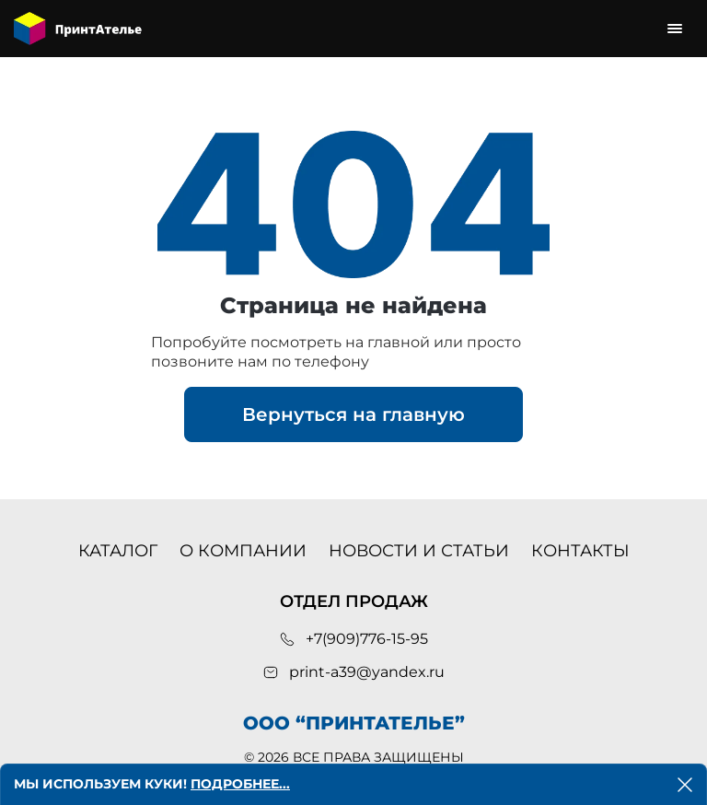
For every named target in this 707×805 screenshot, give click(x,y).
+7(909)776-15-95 (367, 639)
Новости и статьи (419, 551)
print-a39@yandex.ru (367, 672)
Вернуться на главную (353, 414)
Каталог (117, 551)
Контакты (580, 551)
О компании (243, 551)
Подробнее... (240, 784)
